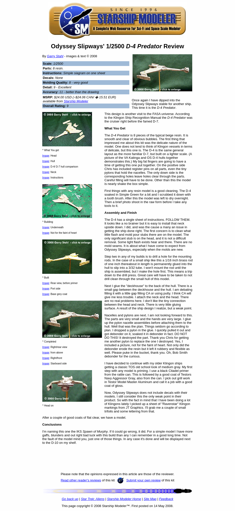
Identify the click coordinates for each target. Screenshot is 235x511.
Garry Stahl (55, 56)
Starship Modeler (76, 101)
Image (45, 155)
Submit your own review (143, 480)
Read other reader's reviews (81, 480)
